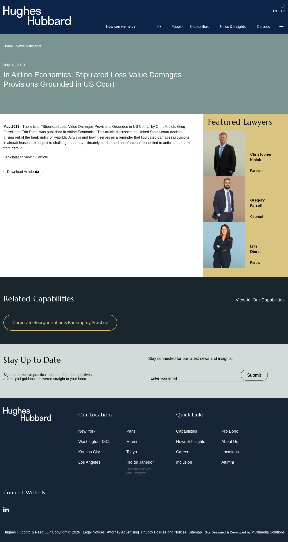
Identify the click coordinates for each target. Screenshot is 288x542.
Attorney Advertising (123, 532)
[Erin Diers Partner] (245, 245)
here (15, 157)
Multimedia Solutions (268, 532)
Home (8, 46)
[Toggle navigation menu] (282, 27)
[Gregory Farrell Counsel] (245, 199)
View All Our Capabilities (260, 299)
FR (283, 11)
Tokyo (131, 452)
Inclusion (184, 462)
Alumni (227, 462)
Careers (263, 27)
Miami (131, 441)
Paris (130, 431)
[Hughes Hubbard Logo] (37, 15)
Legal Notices (94, 532)
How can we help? (133, 26)
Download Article (20, 172)
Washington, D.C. (94, 441)
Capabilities (199, 27)
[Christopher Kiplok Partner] (245, 153)
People (177, 27)
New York (86, 431)
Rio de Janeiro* (140, 462)
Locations (230, 452)
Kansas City (89, 452)
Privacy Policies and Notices (163, 532)
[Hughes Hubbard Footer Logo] (27, 419)
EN (275, 11)
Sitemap (195, 532)
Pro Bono (229, 431)
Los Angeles (89, 462)
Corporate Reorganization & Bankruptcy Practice (60, 322)
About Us (229, 441)
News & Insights (233, 27)
